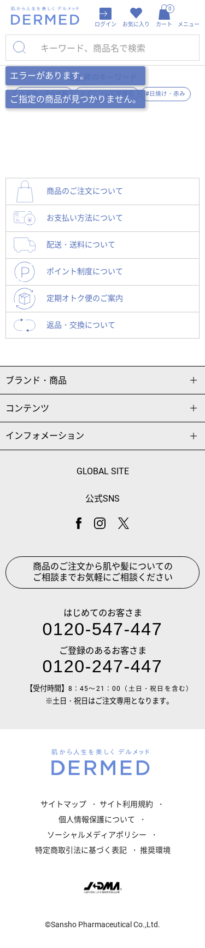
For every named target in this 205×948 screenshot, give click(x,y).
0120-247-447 (103, 666)
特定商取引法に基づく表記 (81, 850)
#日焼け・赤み (165, 93)
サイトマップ (63, 804)
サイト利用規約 (126, 804)
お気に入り (136, 24)
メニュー (189, 24)
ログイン (105, 24)
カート (164, 15)
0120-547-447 (103, 629)
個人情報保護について (96, 819)
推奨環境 (155, 850)
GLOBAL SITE (103, 471)
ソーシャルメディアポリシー (97, 834)
